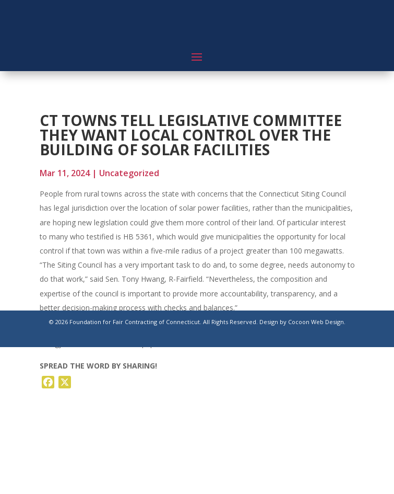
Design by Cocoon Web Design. (302, 322)
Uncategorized (129, 173)
